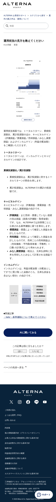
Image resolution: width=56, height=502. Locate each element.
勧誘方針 (8, 448)
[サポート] (44, 494)
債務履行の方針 (11, 463)
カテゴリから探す (37, 15)
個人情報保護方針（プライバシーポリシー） (23, 433)
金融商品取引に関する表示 (15, 458)
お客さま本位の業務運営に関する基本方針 (22, 438)
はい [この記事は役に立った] (20, 351)
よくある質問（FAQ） (14, 415)
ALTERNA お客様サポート (15, 15)
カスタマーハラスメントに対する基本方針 (22, 474)
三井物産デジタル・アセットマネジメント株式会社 (25, 482)
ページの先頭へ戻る (15, 367)
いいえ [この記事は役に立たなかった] (35, 351)
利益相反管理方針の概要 (14, 453)
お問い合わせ (10, 420)
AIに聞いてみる (28, 332)
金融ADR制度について (14, 468)
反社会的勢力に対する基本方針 (17, 443)
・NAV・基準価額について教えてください (25, 317)
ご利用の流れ (10, 410)
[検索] (26, 26)
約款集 (7, 428)
